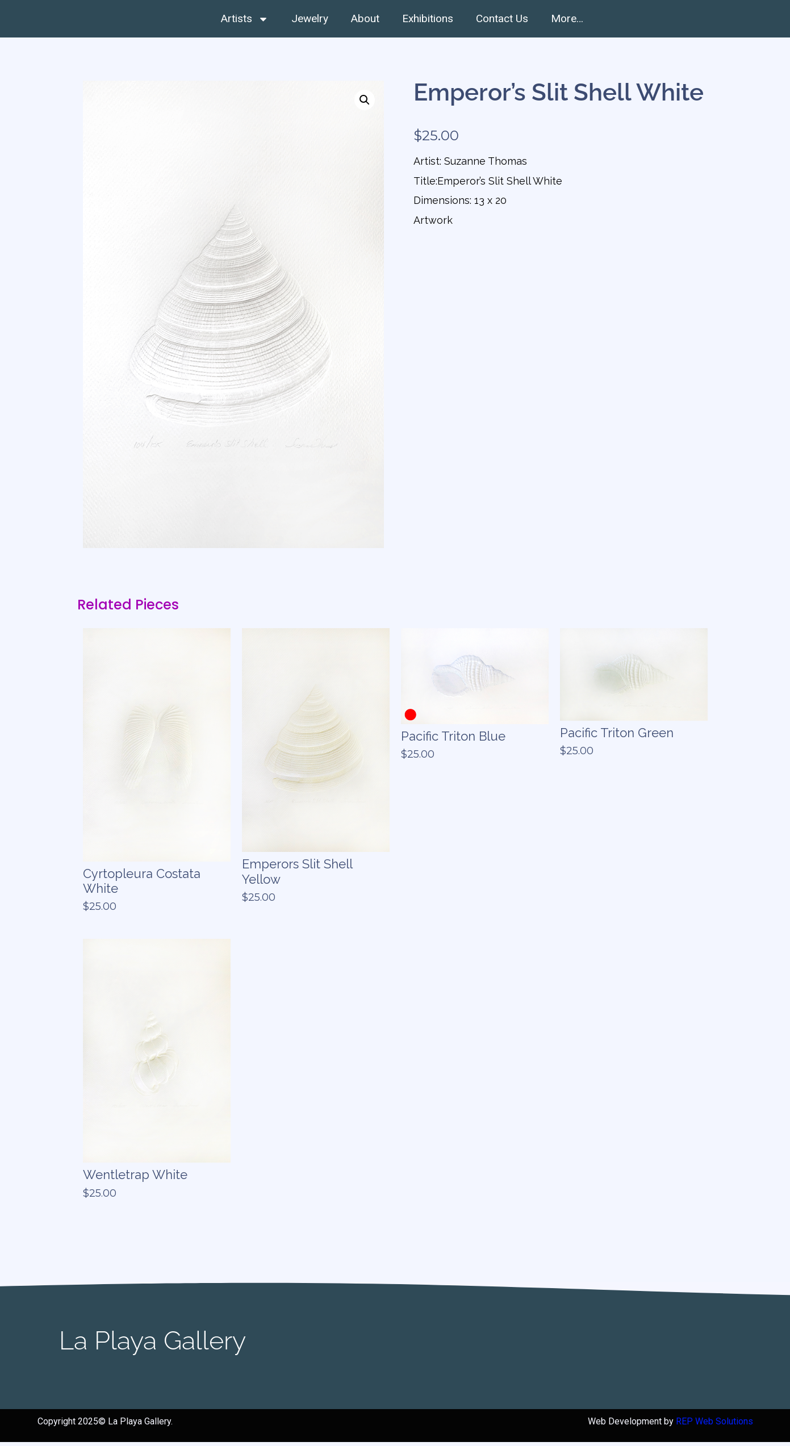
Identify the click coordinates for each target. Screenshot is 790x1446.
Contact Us (502, 18)
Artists (245, 19)
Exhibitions (427, 18)
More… (567, 18)
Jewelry (309, 18)
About (365, 18)
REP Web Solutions (714, 1424)
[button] (364, 103)
